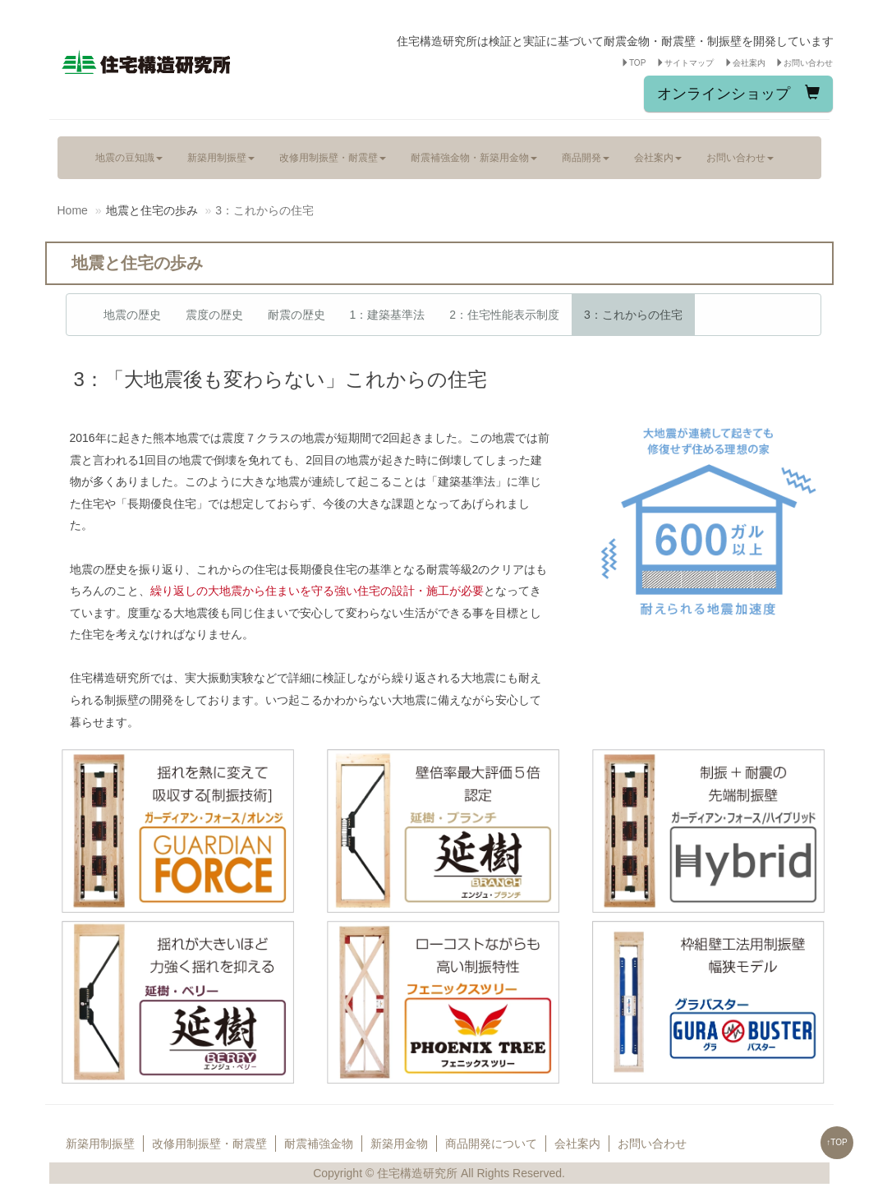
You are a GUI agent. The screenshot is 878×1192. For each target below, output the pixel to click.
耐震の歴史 (296, 314)
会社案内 (744, 62)
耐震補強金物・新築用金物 (474, 157)
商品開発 (585, 157)
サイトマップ (685, 62)
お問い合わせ (804, 62)
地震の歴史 (132, 314)
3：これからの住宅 (633, 314)
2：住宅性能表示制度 (504, 314)
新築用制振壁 (221, 157)
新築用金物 (399, 1143)
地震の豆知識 (129, 157)
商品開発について (491, 1143)
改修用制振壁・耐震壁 (332, 157)
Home (72, 210)
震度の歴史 (214, 314)
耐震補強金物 (318, 1143)
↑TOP (836, 1142)
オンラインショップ (738, 93)
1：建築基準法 (387, 314)
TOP (633, 62)
